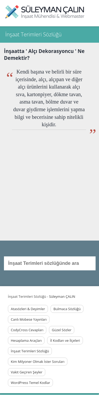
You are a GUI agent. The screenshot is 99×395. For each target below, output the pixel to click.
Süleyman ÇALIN (62, 296)
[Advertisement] (49, 188)
